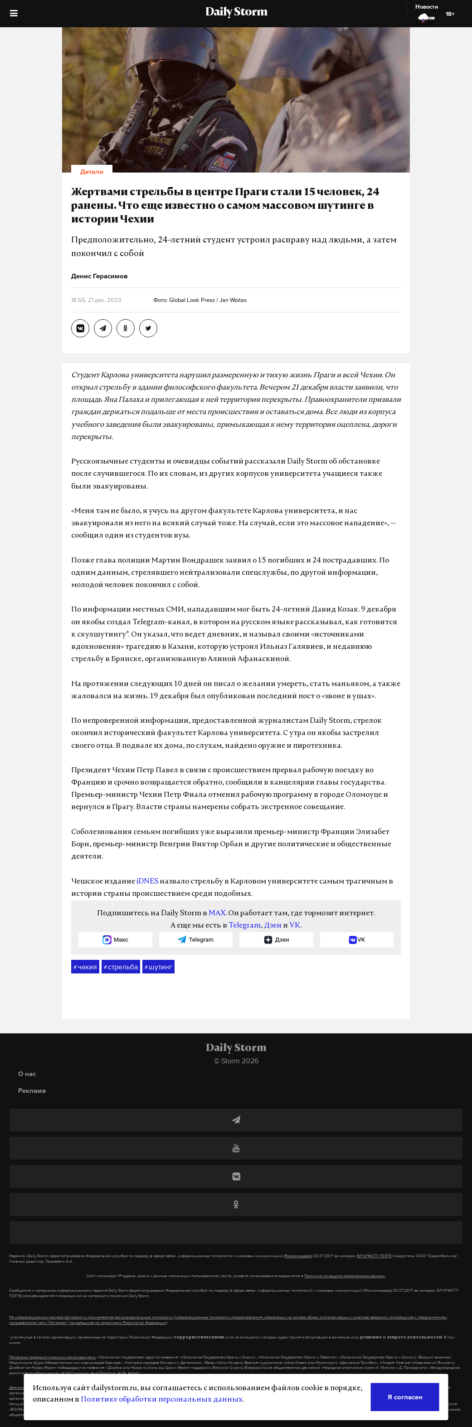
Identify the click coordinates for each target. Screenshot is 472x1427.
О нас (27, 1073)
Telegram (245, 925)
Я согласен (405, 1397)
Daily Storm (236, 12)
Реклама (32, 1090)
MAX (217, 913)
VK (294, 925)
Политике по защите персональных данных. (344, 1276)
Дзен (273, 925)
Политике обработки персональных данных (162, 1399)
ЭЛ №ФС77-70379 (374, 1256)
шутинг (158, 967)
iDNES (147, 881)
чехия (85, 967)
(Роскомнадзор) (298, 1256)
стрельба (121, 967)
